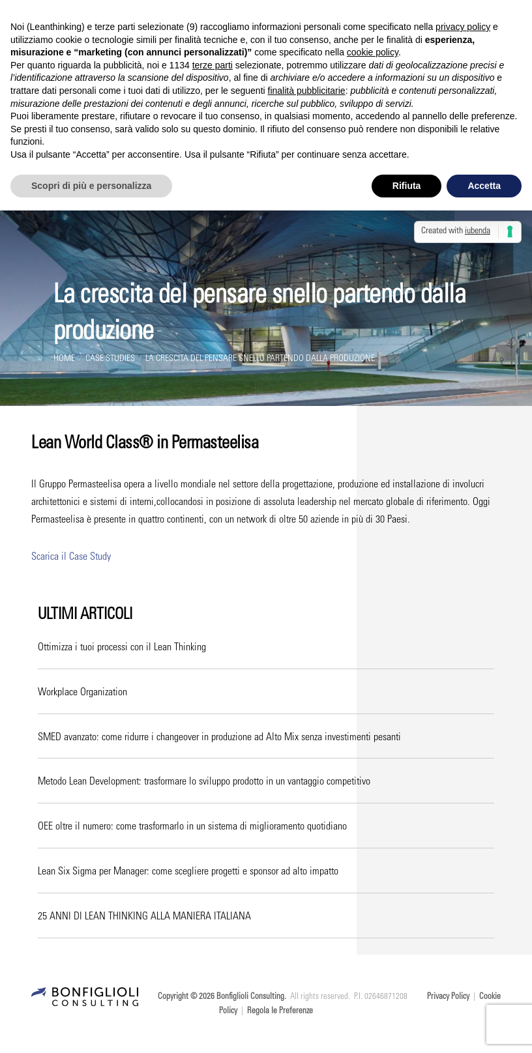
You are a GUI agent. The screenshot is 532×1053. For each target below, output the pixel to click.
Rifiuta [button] (406, 185)
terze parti (212, 65)
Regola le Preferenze (280, 1013)
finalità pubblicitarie (307, 90)
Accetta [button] (484, 185)
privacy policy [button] (463, 27)
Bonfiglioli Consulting (250, 999)
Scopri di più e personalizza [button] (91, 185)
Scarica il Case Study (71, 559)
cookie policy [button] (372, 52)
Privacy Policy (448, 999)
